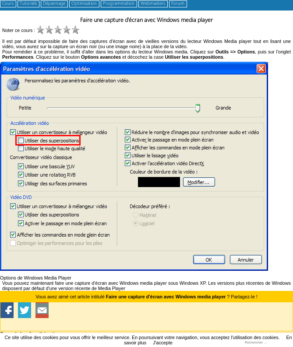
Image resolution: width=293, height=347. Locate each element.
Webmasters (153, 3)
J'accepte (163, 342)
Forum (177, 3)
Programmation (118, 3)
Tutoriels (28, 3)
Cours (8, 3)
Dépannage (54, 3)
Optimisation (84, 3)
